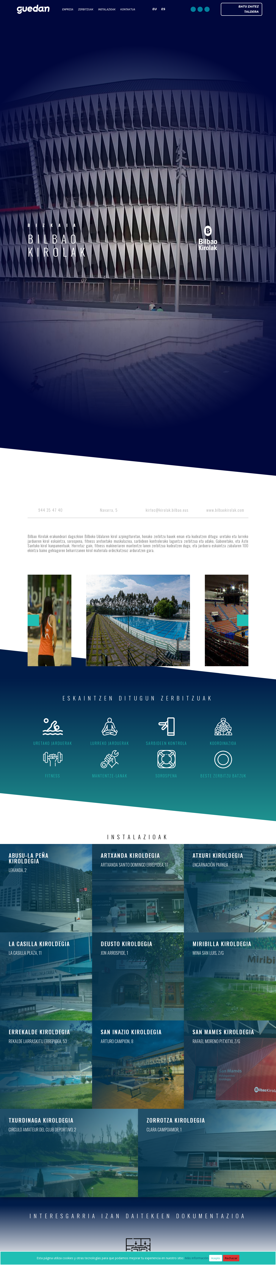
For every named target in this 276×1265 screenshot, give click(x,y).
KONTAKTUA (127, 9)
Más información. (197, 1258)
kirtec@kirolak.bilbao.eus (167, 510)
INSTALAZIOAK (107, 9)
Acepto (215, 1258)
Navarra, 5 (109, 510)
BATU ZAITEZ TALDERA (248, 9)
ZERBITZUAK (85, 9)
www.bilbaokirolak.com (225, 510)
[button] (33, 620)
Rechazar (231, 1258)
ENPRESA (67, 9)
